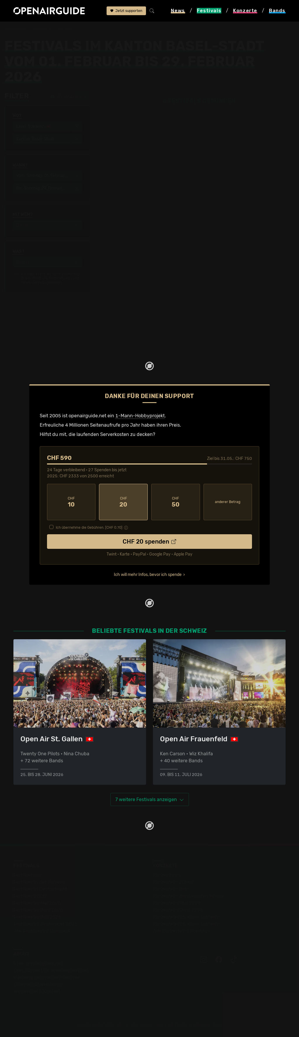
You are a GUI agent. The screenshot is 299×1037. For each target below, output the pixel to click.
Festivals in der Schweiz (39, 882)
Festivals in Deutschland (40, 889)
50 (176, 502)
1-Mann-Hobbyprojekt (140, 415)
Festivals (41, 30)
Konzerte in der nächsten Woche (188, 896)
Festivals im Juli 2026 (37, 917)
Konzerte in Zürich (173, 882)
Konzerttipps (167, 875)
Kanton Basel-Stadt (100, 30)
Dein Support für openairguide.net (51, 970)
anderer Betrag (227, 502)
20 (123, 502)
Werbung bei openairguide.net (46, 977)
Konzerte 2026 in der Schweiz (186, 924)
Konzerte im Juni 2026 (178, 910)
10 (71, 502)
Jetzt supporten (126, 11)
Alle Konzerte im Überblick (181, 931)
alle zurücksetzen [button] (68, 96)
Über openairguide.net (38, 963)
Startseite (15, 30)
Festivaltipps (27, 875)
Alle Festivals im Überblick (41, 931)
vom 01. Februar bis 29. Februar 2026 (164, 30)
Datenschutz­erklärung (37, 984)
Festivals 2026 (29, 896)
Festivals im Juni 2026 (38, 910)
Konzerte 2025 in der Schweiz (186, 917)
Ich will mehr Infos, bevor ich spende (148, 574)
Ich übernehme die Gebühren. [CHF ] (89, 527)
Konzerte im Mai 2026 (177, 903)
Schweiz (66, 30)
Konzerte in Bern (171, 889)
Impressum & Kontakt (36, 991)
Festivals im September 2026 (45, 924)
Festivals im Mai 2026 (37, 903)
